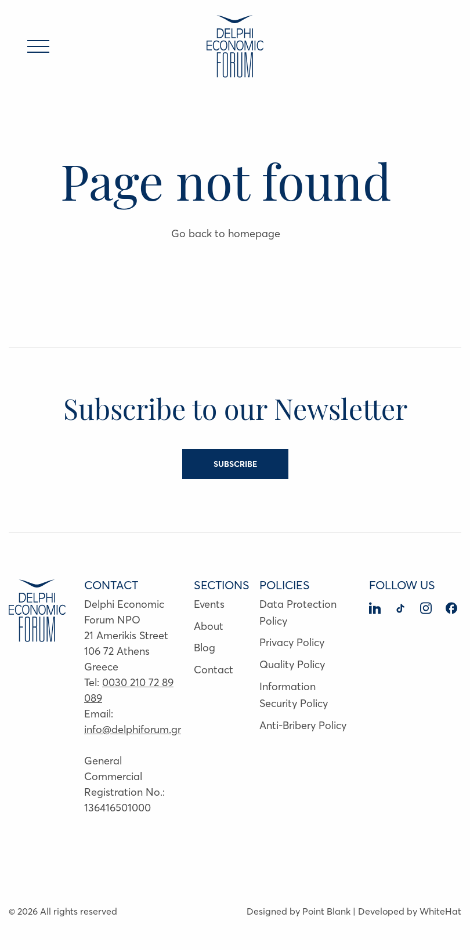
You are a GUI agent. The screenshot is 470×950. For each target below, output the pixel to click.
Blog (204, 647)
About (208, 626)
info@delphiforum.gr (132, 729)
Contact (213, 669)
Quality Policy (292, 664)
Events (209, 604)
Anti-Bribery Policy (302, 725)
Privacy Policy (291, 642)
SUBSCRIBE (235, 464)
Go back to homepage (225, 233)
